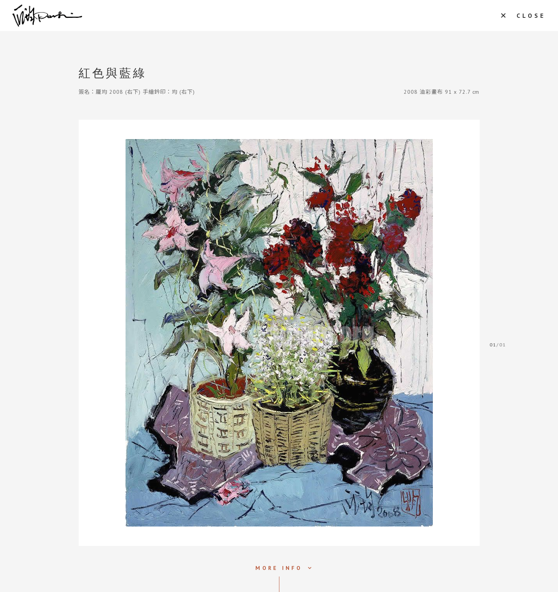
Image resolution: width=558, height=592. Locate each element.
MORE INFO (278, 568)
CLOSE (531, 15)
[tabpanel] (279, 333)
